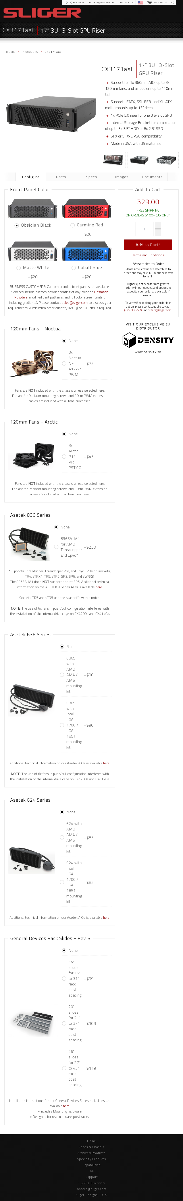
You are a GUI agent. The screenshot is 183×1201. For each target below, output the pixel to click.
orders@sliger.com (101, 2)
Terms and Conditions (148, 255)
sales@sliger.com (75, 302)
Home (10, 52)
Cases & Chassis (91, 1146)
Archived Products (91, 1152)
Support (91, 1176)
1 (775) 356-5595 (74, 2)
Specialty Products (91, 1158)
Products (30, 52)
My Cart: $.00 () (164, 2)
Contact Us (126, 2)
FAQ (91, 1170)
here (99, 587)
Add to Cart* (148, 244)
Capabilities (92, 1164)
